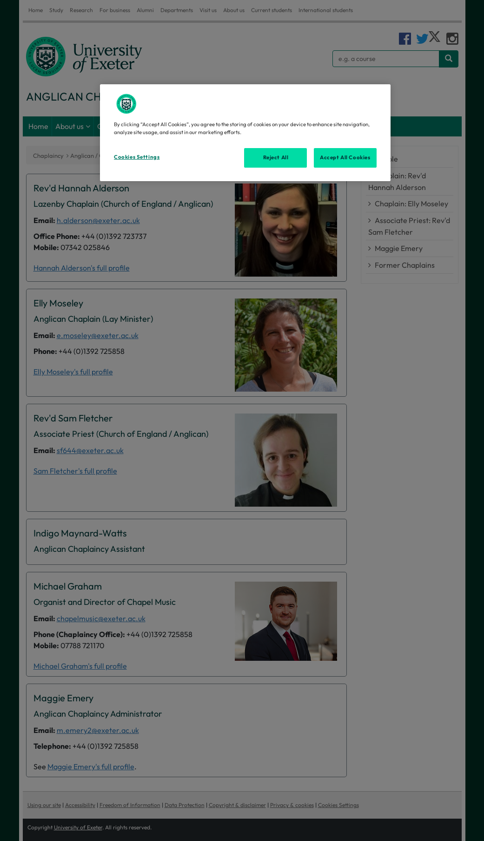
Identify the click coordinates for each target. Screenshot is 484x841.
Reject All (276, 157)
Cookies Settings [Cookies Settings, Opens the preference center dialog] (136, 157)
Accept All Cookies (345, 157)
